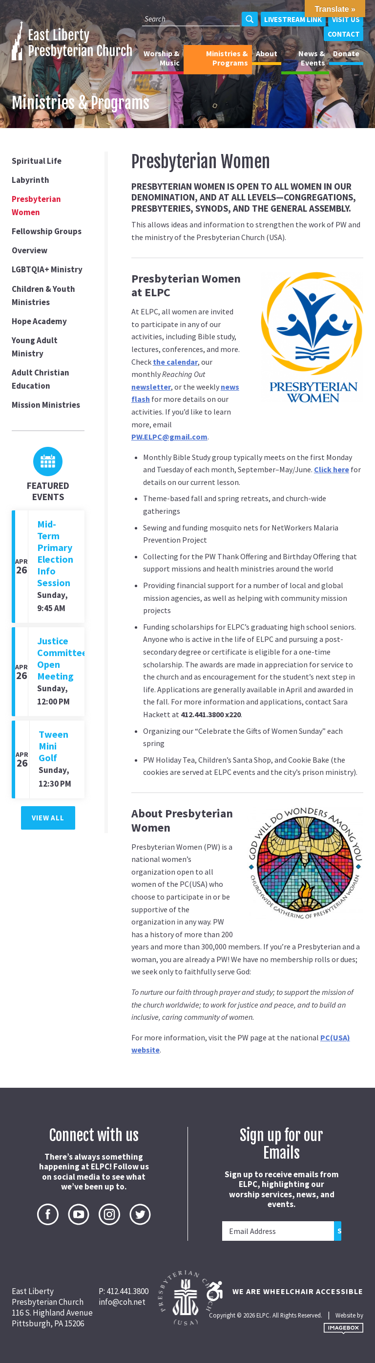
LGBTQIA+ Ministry (47, 269)
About (266, 53)
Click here (331, 469)
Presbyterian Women (36, 206)
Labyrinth (30, 180)
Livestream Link (293, 19)
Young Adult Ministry (35, 347)
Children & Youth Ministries (43, 296)
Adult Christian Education (40, 379)
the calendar (175, 362)
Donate (346, 53)
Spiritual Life (37, 160)
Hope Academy (39, 321)
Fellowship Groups (47, 231)
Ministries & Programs (227, 57)
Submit (339, 1230)
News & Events (311, 57)
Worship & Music (162, 57)
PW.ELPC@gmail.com (169, 436)
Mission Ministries (46, 404)
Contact (344, 34)
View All (48, 817)
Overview (29, 250)
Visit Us (346, 19)
